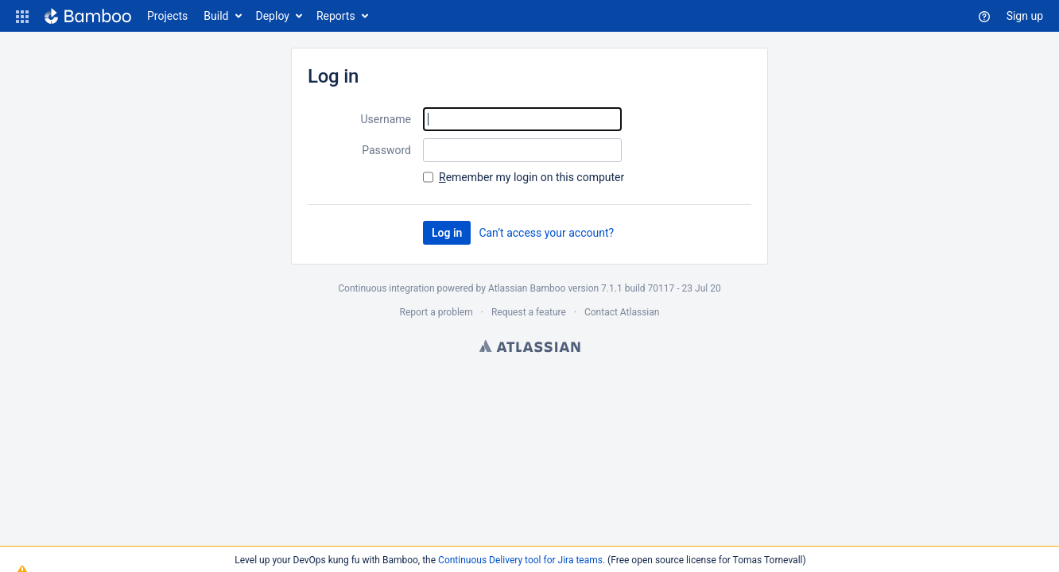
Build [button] (216, 16)
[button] (22, 16)
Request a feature (528, 312)
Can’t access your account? (546, 232)
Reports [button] (335, 16)
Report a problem (436, 312)
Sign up (1025, 16)
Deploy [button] (272, 16)
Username (385, 119)
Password (386, 150)
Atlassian (529, 345)
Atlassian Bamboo (527, 288)
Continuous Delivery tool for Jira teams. (521, 560)
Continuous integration (386, 288)
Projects (167, 16)
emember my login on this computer (531, 177)
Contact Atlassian (621, 312)
